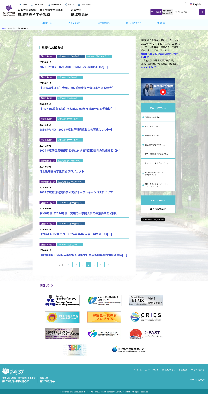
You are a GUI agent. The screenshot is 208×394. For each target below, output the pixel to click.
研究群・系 (47, 22)
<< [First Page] (69, 264)
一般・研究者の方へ (132, 22)
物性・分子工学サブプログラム (156, 163)
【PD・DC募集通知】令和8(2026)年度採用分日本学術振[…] (78, 109)
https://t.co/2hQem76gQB (154, 53)
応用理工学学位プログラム (155, 144)
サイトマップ (37, 4)
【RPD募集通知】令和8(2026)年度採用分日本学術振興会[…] (78, 88)
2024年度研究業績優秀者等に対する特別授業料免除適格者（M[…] (82, 150)
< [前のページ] (76, 264)
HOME (4, 28)
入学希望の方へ (75, 22)
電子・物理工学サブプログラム (156, 154)
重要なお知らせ (48, 56)
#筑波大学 (173, 53)
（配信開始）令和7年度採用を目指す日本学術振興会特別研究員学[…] (83, 255)
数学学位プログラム (152, 117)
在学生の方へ (104, 22)
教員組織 (161, 22)
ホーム (23, 4)
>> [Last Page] (108, 264)
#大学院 (145, 57)
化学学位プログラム (152, 135)
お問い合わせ (84, 4)
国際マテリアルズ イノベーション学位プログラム (156, 185)
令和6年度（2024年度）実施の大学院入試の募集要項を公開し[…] (81, 213)
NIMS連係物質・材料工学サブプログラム (154, 173)
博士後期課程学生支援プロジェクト (62, 171)
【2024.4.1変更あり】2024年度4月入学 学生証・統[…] (76, 234)
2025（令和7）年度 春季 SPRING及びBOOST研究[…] (74, 67)
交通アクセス (54, 4)
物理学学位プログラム (153, 126)
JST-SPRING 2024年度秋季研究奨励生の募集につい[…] (76, 129)
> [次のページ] (101, 264)
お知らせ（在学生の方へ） (98, 56)
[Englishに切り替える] (195, 4)
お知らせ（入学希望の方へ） (70, 56)
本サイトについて (198, 379)
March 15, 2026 (148, 67)
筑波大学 (69, 4)
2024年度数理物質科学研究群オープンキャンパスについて (76, 192)
